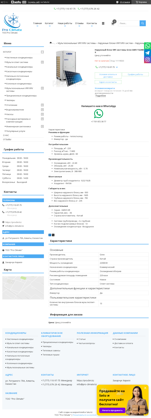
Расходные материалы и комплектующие (18, 120)
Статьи (82, 339)
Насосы (9, 114)
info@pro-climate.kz (14, 226)
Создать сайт (34, 2)
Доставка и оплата (123, 343)
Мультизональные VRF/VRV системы (77, 43)
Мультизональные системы (20, 367)
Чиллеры (10, 100)
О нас (6, 135)
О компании (120, 339)
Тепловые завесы (51, 350)
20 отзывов (125, 2)
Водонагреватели (15, 109)
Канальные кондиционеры (19, 66)
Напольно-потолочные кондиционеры (17, 77)
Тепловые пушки (51, 354)
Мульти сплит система (17, 62)
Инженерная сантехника (18, 126)
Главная (37, 23)
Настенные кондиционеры (19, 57)
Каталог (49, 23)
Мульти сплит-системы (18, 343)
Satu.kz (89, 412)
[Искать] (143, 23)
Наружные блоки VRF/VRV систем (115, 43)
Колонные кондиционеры (19, 83)
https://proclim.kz (13, 222)
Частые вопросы (86, 343)
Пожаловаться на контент (84, 415)
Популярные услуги (15, 131)
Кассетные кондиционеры (19, 71)
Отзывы (79, 23)
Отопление (11, 105)
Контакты (92, 23)
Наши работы (65, 23)
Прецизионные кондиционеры (21, 95)
